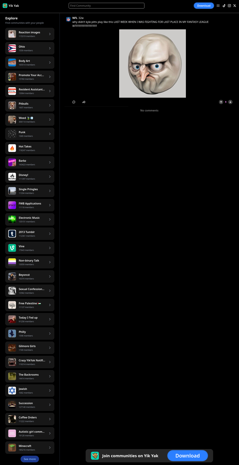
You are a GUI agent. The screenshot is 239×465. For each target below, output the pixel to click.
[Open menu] (218, 5)
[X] (234, 5)
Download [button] (204, 6)
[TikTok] (224, 5)
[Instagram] (229, 5)
